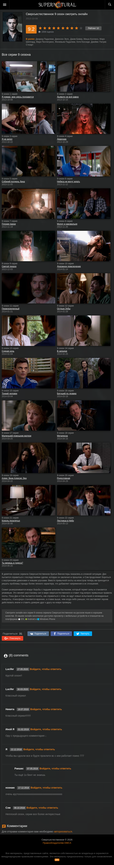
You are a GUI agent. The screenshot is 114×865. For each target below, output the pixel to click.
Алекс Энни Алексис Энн (14, 478)
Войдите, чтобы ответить (46, 669)
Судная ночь (8, 351)
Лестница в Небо (65, 520)
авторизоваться (63, 831)
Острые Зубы (63, 308)
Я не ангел (7, 139)
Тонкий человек (9, 393)
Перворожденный (10, 308)
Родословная (63, 478)
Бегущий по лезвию (67, 393)
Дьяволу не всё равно (68, 97)
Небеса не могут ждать (68, 181)
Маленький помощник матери (16, 436)
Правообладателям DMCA (57, 843)
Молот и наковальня (67, 224)
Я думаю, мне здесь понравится (18, 97)
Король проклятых (11, 520)
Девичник (62, 139)
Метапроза (62, 436)
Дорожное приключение (69, 266)
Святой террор (9, 266)
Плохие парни (9, 224)
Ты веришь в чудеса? (12, 563)
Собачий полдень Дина (13, 181)
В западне (62, 351)
